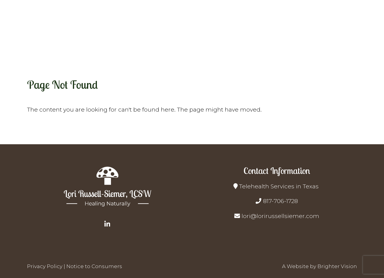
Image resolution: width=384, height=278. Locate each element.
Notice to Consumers (94, 266)
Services (225, 30)
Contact (351, 30)
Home (173, 30)
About (198, 30)
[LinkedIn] (107, 224)
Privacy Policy (44, 266)
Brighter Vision (337, 266)
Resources (297, 30)
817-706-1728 (280, 201)
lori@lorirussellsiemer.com (280, 216)
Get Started (260, 30)
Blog (326, 30)
